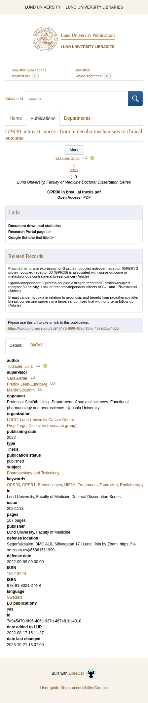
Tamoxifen (109, 485)
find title (28, 237)
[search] (77, 98)
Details (16, 345)
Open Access (68, 197)
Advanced (14, 98)
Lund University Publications (88, 35)
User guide (49, 688)
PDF (87, 197)
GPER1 (29, 485)
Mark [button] (74, 150)
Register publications (29, 70)
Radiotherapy (131, 485)
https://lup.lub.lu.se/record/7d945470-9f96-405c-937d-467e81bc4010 (63, 328)
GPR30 (13, 485)
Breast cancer (50, 485)
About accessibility (76, 688)
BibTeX (36, 345)
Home (16, 118)
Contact (101, 688)
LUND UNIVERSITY (42, 7)
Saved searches (93, 76)
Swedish (14, 597)
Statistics (82, 70)
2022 (74, 170)
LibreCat (82, 673)
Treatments (87, 485)
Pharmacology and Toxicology (33, 473)
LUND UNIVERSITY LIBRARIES (94, 7)
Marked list (25, 76)
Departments (77, 118)
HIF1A (69, 485)
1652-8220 (16, 573)
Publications (43, 118)
